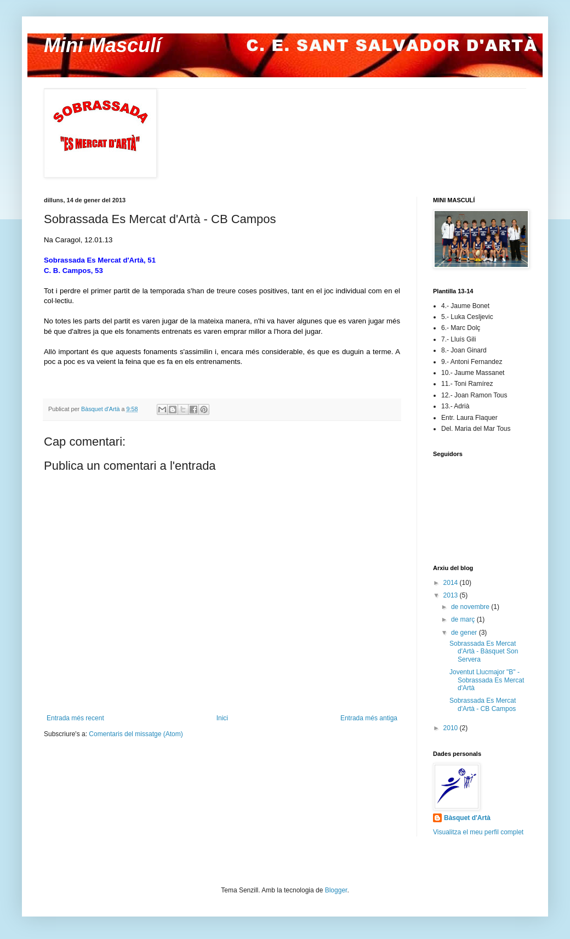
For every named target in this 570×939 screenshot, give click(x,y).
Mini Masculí (102, 45)
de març (464, 619)
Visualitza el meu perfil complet (478, 832)
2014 (451, 583)
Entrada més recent (75, 718)
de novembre (471, 607)
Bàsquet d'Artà (467, 818)
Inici (222, 718)
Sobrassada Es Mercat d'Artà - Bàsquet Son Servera (483, 651)
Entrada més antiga (368, 718)
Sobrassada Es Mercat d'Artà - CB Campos (482, 704)
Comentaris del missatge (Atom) (136, 734)
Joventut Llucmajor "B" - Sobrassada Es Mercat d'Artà (486, 680)
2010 (451, 728)
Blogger (336, 890)
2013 (451, 595)
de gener (465, 632)
